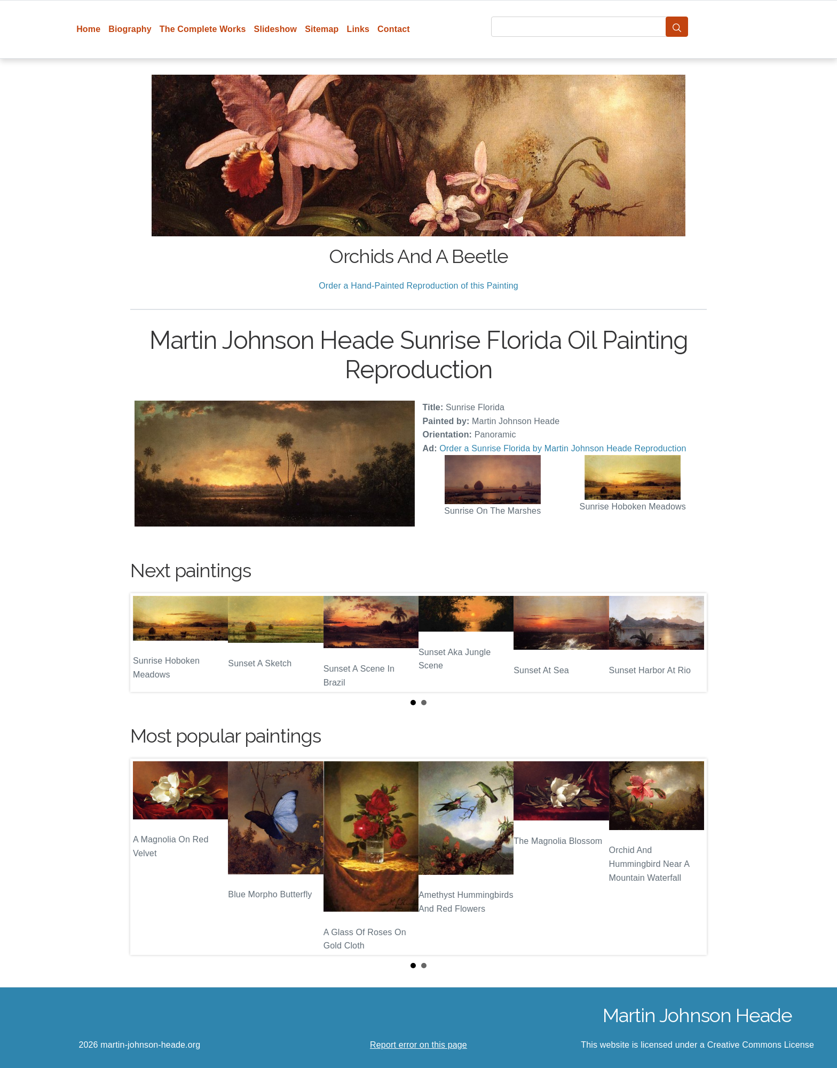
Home (88, 29)
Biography (130, 29)
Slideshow (275, 29)
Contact (393, 29)
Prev (146, 642)
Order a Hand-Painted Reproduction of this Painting (418, 285)
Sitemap (321, 29)
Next (690, 642)
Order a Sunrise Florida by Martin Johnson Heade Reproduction (562, 448)
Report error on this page (418, 1044)
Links (358, 29)
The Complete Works (203, 29)
